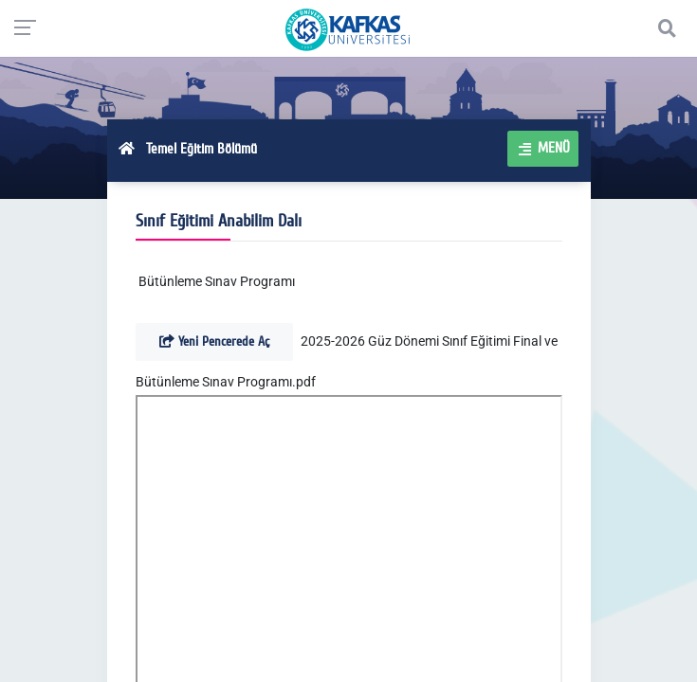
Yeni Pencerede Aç (214, 341)
